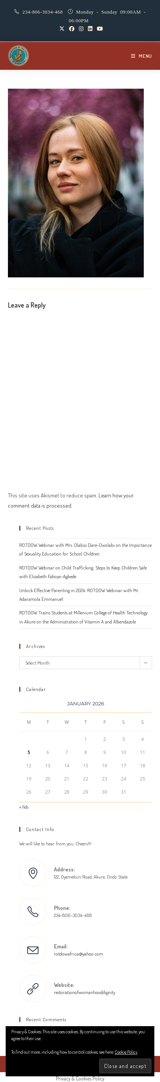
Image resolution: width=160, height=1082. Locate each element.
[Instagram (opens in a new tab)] (81, 28)
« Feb (24, 807)
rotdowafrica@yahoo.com (78, 954)
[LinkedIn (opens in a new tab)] (90, 28)
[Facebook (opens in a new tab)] (72, 28)
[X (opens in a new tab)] (62, 28)
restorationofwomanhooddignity (84, 992)
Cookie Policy (126, 1052)
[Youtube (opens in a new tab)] (99, 28)
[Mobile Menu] (141, 56)
